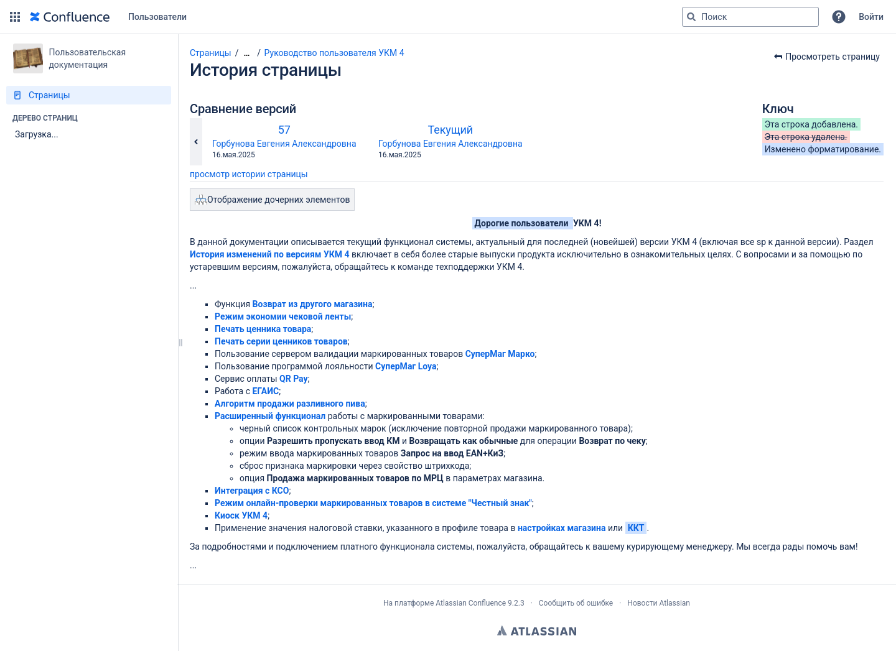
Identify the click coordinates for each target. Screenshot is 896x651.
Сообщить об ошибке (576, 603)
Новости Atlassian (658, 603)
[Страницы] (88, 95)
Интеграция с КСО (252, 491)
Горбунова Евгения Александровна (284, 144)
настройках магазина (562, 528)
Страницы (210, 53)
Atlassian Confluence (471, 603)
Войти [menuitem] (871, 17)
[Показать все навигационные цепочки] (246, 53)
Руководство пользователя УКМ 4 (334, 53)
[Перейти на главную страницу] (70, 17)
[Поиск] (691, 17)
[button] (15, 16)
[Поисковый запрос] (750, 17)
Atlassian (536, 630)
